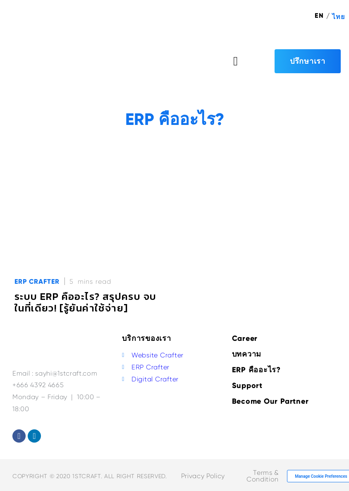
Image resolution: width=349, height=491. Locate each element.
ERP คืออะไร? (256, 369)
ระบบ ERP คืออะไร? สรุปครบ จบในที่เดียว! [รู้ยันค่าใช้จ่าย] (85, 302)
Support (247, 385)
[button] (235, 61)
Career (245, 338)
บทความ (247, 354)
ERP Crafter (37, 281)
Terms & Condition (262, 476)
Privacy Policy (203, 476)
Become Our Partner (270, 401)
